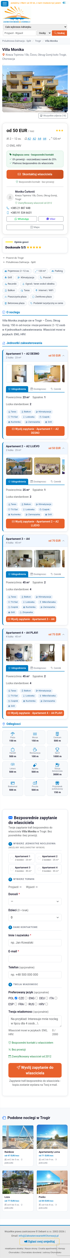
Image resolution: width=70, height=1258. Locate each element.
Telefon (21, 967)
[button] (35, 245)
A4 (39, 138)
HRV (43, 1004)
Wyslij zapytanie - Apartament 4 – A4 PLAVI (35, 713)
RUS (33, 1004)
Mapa (34, 227)
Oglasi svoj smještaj (39, 1241)
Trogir (38, 40)
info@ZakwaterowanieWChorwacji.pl (39, 1235)
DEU (43, 998)
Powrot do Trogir (13, 257)
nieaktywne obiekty (14, 1248)
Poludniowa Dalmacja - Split (16, 40)
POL (12, 998)
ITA (53, 998)
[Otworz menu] (4, 4)
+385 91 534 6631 (19, 212)
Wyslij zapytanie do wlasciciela (35, 1070)
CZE (23, 998)
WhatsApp (22, 219)
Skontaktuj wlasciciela (35, 174)
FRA (22, 1004)
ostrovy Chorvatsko (52, 1252)
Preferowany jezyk (28, 992)
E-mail (13, 951)
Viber (50, 219)
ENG (33, 998)
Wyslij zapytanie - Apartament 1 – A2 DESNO (35, 430)
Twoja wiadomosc (28, 1011)
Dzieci (18, 910)
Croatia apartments (47, 1248)
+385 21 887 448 (18, 208)
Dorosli (14, 894)
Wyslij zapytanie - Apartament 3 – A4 (31, 619)
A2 (29, 138)
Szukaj (59, 33)
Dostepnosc (38, 389)
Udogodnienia (17, 389)
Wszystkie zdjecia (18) (53, 115)
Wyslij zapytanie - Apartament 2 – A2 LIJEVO (35, 523)
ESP (12, 1004)
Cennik (56, 389)
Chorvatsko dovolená (31, 1252)
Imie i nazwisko (19, 935)
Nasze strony (31, 1248)
